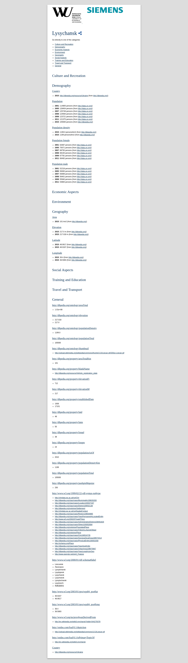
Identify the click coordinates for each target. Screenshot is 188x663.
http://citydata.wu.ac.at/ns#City (67, 498)
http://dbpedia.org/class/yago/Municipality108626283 (76, 500)
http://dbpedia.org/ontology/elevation (70, 315)
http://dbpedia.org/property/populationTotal (73, 473)
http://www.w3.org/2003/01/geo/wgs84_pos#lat (75, 591)
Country (56, 91)
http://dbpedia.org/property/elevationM (71, 389)
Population (57, 101)
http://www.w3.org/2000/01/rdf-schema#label (74, 560)
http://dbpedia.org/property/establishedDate (73, 399)
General (58, 66)
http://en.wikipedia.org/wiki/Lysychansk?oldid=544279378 (77, 622)
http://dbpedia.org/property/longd (68, 432)
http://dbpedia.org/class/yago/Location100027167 (74, 503)
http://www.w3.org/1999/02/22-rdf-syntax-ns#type (76, 493)
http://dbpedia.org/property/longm (68, 442)
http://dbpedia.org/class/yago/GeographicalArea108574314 (78, 538)
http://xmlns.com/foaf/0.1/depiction (69, 627)
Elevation (56, 227)
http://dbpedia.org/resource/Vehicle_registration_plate (76, 373)
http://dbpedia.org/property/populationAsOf (73, 452)
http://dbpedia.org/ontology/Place (68, 533)
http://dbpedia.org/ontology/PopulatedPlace (72, 527)
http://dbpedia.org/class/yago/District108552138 (74, 506)
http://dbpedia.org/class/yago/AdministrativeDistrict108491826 (79, 522)
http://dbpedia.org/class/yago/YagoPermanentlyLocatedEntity (79, 517)
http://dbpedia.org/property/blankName (71, 369)
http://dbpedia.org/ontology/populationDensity (74, 328)
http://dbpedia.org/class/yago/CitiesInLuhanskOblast (75, 530)
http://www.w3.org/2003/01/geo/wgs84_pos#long (76, 604)
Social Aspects (61, 58)
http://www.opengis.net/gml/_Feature (69, 554)
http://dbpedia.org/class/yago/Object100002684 (74, 525)
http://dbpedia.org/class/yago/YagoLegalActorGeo (74, 551)
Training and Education (64, 60)
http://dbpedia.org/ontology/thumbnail (70, 348)
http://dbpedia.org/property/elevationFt (70, 379)
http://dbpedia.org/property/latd (67, 412)
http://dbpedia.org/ (100, 96)
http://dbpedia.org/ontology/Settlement (70, 508)
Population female (61, 140)
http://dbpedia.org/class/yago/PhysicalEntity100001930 (76, 541)
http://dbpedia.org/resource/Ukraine (74, 96)
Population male (60, 164)
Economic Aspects (62, 50)
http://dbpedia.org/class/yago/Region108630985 (74, 514)
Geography (59, 55)
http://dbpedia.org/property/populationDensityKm (76, 463)
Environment (60, 52)
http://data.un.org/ (85, 106)
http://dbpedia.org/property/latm (67, 422)
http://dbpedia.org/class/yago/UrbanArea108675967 (75, 549)
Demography (60, 47)
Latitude (56, 240)
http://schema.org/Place (64, 543)
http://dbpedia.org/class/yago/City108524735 (72, 535)
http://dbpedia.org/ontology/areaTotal (70, 305)
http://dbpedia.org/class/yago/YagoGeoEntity (72, 546)
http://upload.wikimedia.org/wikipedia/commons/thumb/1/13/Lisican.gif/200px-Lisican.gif (89, 353)
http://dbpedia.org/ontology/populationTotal (73, 338)
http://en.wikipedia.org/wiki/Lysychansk (70, 642)
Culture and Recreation (64, 44)
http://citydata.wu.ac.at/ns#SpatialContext (71, 511)
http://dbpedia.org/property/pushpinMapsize (73, 483)
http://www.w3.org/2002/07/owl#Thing (70, 519)
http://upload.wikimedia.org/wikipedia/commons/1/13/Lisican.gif (80, 632)
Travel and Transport (63, 63)
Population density (61, 127)
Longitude (57, 253)
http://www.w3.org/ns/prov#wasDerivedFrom (74, 617)
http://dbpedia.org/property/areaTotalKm (71, 358)
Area (54, 217)
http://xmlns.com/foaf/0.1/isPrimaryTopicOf (73, 637)
